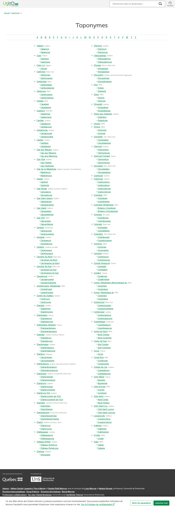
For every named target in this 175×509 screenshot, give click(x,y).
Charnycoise (46, 429)
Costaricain (103, 360)
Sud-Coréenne (104, 347)
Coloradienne (104, 231)
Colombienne (104, 201)
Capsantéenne (47, 214)
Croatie (97, 435)
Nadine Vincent (105, 489)
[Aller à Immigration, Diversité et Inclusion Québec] (12, 481)
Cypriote (101, 133)
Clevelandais (103, 169)
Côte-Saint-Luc (101, 406)
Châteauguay (42, 432)
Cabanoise (45, 52)
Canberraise (45, 117)
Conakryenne (103, 279)
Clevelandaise (104, 172)
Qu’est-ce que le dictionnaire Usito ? (18, 499)
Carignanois (45, 240)
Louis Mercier (90, 489)
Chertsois (102, 49)
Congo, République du (104, 292)
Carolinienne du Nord (49, 263)
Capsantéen (45, 211)
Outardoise (103, 120)
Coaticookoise (104, 188)
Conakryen (102, 276)
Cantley (40, 140)
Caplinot (44, 182)
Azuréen (101, 380)
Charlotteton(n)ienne (49, 419)
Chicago (97, 65)
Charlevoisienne (47, 390)
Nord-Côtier (103, 399)
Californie (41, 72)
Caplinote (44, 185)
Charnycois (45, 425)
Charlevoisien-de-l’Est (50, 396)
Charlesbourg (43, 364)
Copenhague (99, 321)
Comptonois (103, 257)
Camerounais (46, 94)
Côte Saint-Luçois (106, 409)
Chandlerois (45, 338)
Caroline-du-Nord (44, 257)
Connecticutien (104, 305)
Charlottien (45, 406)
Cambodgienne (47, 88)
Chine (96, 94)
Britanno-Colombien (107, 208)
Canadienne (45, 107)
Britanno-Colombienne (108, 211)
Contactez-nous (42, 499)
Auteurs (5, 489)
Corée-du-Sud (100, 341)
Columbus (98, 234)
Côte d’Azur (99, 377)
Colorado (98, 224)
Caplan (40, 179)
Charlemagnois (47, 347)
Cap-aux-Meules (44, 149)
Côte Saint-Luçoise (106, 412)
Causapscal (42, 276)
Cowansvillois (104, 419)
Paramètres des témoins (83, 499)
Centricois (45, 299)
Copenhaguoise (105, 328)
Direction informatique (51, 492)
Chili (96, 85)
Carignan (41, 237)
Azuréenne (102, 383)
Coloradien (102, 227)
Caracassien (46, 231)
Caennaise (45, 62)
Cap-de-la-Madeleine (46, 169)
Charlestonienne (47, 380)
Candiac (40, 120)
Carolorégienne (47, 360)
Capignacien (46, 201)
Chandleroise (46, 341)
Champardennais (48, 328)
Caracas (40, 227)
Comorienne (103, 250)
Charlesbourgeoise (49, 370)
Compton (98, 253)
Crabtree (98, 425)
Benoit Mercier (68, 492)
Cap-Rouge (42, 188)
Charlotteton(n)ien (48, 416)
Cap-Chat (41, 159)
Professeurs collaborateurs (14, 495)
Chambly (41, 305)
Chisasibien (103, 107)
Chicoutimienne (105, 81)
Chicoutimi (98, 75)
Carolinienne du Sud (49, 273)
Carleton (40, 247)
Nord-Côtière (104, 403)
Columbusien (104, 237)
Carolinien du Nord (48, 260)
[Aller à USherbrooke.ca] (42, 481)
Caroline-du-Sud (44, 266)
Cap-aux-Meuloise (48, 156)
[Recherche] (133, 4)
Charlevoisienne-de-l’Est (51, 399)
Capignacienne (47, 205)
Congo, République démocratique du (110, 282)
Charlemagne (43, 344)
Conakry (97, 273)
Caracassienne (47, 234)
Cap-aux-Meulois (48, 153)
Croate (101, 438)
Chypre (97, 124)
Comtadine (102, 270)
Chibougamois (104, 59)
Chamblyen (45, 308)
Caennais (44, 59)
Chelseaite (45, 455)
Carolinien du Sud (48, 270)
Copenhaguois (104, 325)
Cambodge (42, 81)
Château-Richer (44, 442)
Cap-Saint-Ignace (45, 198)
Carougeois (45, 192)
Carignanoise (46, 244)
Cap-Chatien (46, 162)
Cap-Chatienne (47, 166)
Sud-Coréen (103, 344)
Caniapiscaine (46, 137)
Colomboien (103, 218)
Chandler (41, 334)
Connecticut (99, 302)
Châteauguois (46, 435)
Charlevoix (41, 383)
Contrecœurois (104, 315)
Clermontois (103, 149)
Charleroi (41, 354)
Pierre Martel (39, 489)
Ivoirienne (102, 393)
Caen (39, 55)
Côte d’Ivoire (99, 386)
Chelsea (40, 451)
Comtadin (102, 266)
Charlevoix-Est (43, 393)
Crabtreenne (103, 432)
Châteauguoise (47, 438)
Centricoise (45, 302)
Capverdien (45, 221)
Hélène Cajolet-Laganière (21, 489)
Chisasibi (98, 104)
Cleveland (98, 166)
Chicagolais (103, 68)
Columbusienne (105, 240)
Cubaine (101, 448)
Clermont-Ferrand (102, 156)
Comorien (102, 247)
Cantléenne (45, 146)
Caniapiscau (42, 130)
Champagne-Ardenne (46, 325)
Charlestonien (46, 377)
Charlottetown (43, 412)
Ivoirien (101, 390)
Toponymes (15, 13)
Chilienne (102, 91)
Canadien (44, 104)
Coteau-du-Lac (100, 367)
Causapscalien (47, 279)
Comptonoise (104, 260)
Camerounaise (47, 98)
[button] (170, 4)
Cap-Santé (41, 208)
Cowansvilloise (105, 422)
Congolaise (103, 289)
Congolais (102, 286)
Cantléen (44, 143)
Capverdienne (46, 224)
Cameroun (41, 91)
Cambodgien (46, 85)
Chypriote (102, 130)
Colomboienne (104, 221)
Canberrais (45, 114)
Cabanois (44, 49)
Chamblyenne (46, 312)
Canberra (41, 111)
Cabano (40, 46)
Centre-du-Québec (45, 295)
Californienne (46, 78)
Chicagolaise (103, 72)
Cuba (96, 442)
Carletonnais (46, 250)
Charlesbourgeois (48, 367)
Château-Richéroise (49, 448)
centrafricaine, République (48, 286)
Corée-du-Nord (101, 331)
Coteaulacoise (104, 373)
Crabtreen (102, 429)
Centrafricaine (46, 292)
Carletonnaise (46, 253)
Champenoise (46, 321)
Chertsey (98, 46)
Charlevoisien (46, 386)
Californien (45, 75)
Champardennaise (48, 331)
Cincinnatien (103, 140)
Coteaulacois (104, 370)
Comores (98, 244)
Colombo (98, 214)
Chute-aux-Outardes (103, 114)
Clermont (98, 146)
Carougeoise (46, 195)
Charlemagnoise (47, 351)
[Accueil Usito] (8, 4)
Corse (96, 351)
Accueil (7, 13)
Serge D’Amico (32, 492)
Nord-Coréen (103, 334)
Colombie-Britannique (104, 205)
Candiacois (45, 124)
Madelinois (45, 172)
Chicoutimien (103, 78)
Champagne (42, 315)
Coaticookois (104, 182)
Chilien (101, 88)
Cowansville (99, 416)
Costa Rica (99, 357)
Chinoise (102, 101)
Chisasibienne (104, 111)
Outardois (102, 117)
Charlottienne (46, 409)
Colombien (102, 198)
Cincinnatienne (104, 143)
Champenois (46, 318)
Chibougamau (100, 55)
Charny (40, 422)
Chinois (101, 98)
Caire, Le (41, 65)
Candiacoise (46, 127)
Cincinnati (98, 137)
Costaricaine (103, 364)
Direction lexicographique (13, 492)
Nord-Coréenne (105, 338)
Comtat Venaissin (102, 263)
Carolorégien (46, 357)
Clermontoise (104, 153)
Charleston (42, 373)
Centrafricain (46, 289)
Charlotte (41, 403)
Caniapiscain (46, 133)
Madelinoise (46, 175)
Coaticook (98, 175)
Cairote (43, 68)
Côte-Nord (98, 396)
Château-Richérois (48, 445)
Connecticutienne (105, 308)
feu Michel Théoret (74, 495)
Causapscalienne (48, 282)
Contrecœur (99, 312)
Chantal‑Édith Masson (57, 489)
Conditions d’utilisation (61, 499)
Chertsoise (103, 52)
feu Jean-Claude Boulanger (40, 495)
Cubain (101, 445)
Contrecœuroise (105, 318)
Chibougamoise (105, 62)
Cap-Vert (41, 218)
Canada (40, 101)
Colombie (98, 195)
